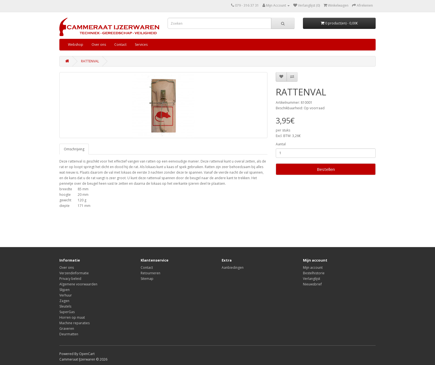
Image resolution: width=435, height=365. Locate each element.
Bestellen (326, 169)
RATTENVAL (90, 61)
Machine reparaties (74, 323)
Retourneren (150, 273)
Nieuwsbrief (312, 284)
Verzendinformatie (74, 273)
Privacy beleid (70, 278)
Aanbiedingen (233, 267)
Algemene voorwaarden (78, 284)
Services (141, 44)
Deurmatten (68, 334)
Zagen (64, 300)
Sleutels (65, 306)
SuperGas (67, 312)
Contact (120, 44)
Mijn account (313, 267)
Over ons (99, 44)
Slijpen (64, 289)
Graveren (66, 328)
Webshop (75, 44)
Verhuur (65, 295)
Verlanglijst (311, 278)
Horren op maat (72, 317)
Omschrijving (74, 149)
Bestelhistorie (314, 273)
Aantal (281, 144)
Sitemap (147, 278)
